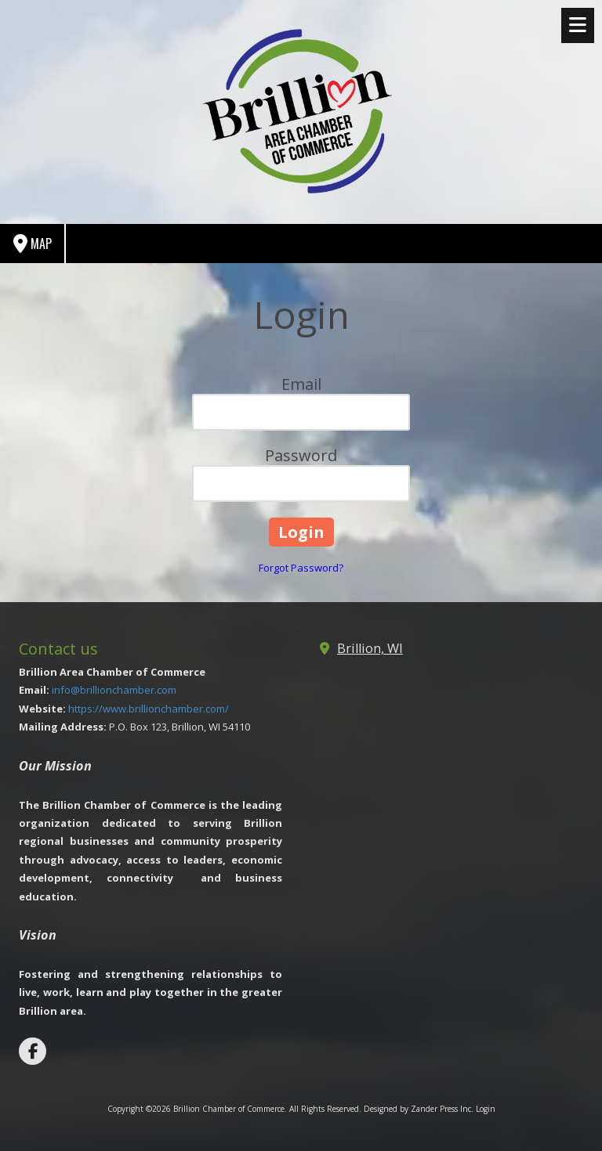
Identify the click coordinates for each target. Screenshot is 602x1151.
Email (301, 384)
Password (301, 455)
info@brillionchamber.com (114, 690)
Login (485, 1108)
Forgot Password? (301, 568)
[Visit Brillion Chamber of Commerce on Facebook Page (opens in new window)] (32, 1051)
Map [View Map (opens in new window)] (32, 244)
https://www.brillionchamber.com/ (148, 709)
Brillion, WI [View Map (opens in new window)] (370, 648)
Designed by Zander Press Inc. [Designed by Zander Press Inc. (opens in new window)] (418, 1108)
